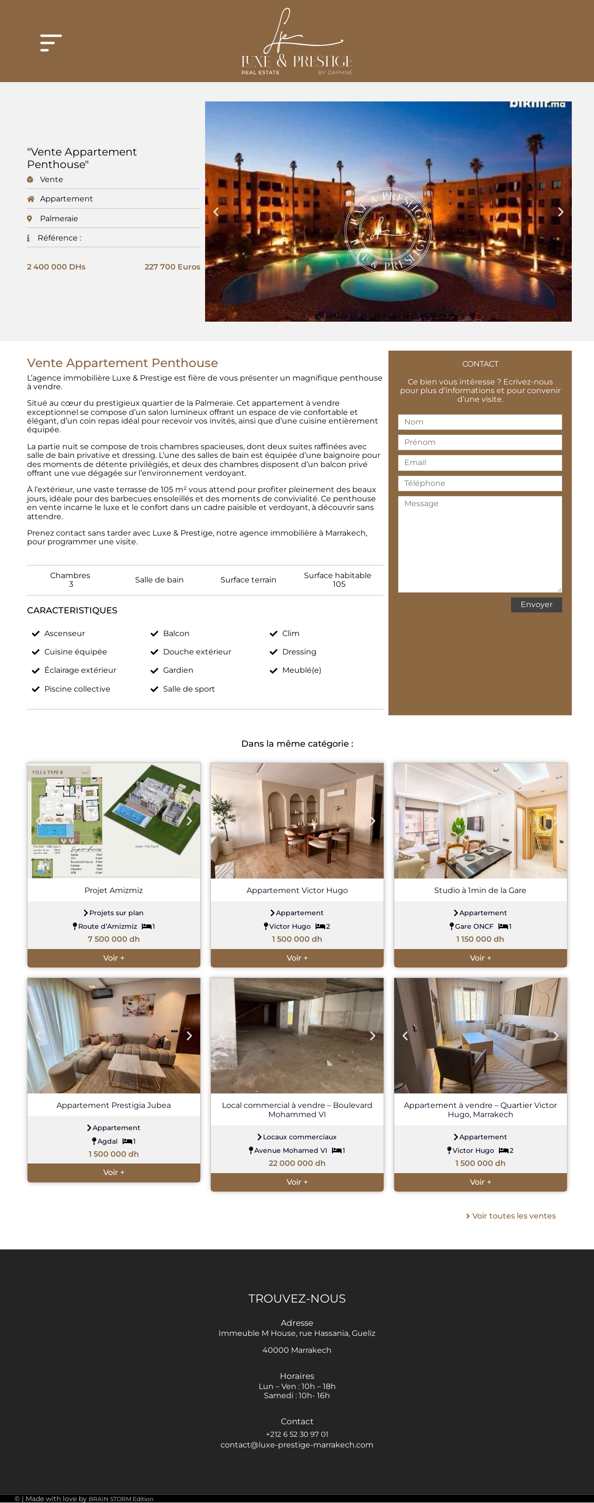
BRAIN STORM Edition (121, 1499)
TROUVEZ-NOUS (297, 1298)
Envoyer (537, 604)
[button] (216, 211)
